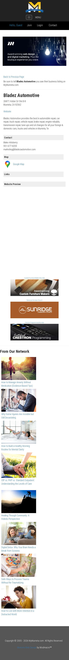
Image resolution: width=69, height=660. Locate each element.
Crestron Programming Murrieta (34, 322)
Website (7, 111)
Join (29, 25)
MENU (38, 17)
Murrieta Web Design (26, 647)
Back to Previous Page (13, 76)
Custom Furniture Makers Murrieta (34, 278)
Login (40, 25)
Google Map (18, 164)
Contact (53, 25)
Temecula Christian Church (34, 300)
